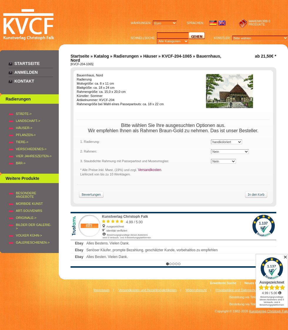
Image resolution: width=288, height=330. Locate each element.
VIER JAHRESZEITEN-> (33, 156)
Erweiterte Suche (223, 283)
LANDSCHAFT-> (28, 121)
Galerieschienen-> (33, 242)
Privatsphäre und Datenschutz (237, 290)
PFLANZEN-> (26, 135)
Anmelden (26, 72)
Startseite (27, 63)
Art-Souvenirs (29, 210)
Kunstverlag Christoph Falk (268, 311)
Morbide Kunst (29, 203)
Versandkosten (149, 170)
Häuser (150, 56)
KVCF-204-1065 (177, 56)
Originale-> (26, 218)
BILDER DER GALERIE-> (33, 226)
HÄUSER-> (24, 128)
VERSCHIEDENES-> (31, 149)
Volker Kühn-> (29, 235)
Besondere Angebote (26, 194)
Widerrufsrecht (196, 290)
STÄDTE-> (23, 113)
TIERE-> (22, 142)
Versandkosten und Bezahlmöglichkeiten (147, 290)
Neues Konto (254, 283)
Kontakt (24, 81)
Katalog (101, 56)
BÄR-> (21, 163)
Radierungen (126, 56)
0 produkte (259, 23)
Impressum (101, 290)
